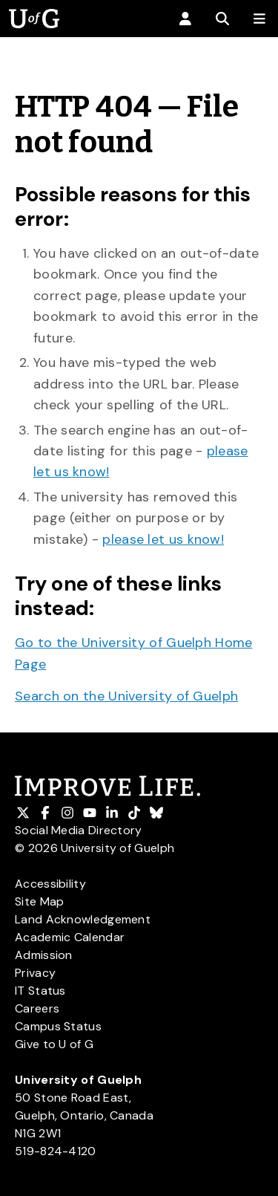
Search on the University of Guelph (126, 696)
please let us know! (163, 539)
